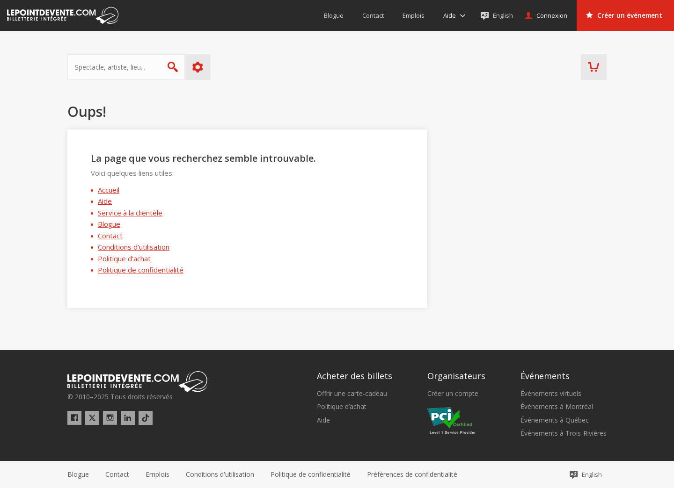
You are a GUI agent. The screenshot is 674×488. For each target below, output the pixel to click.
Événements (545, 375)
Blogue (109, 224)
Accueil (108, 189)
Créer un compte (452, 393)
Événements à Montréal (556, 406)
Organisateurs (456, 375)
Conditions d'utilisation (133, 246)
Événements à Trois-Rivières (563, 433)
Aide (105, 201)
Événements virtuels (550, 393)
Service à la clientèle (130, 212)
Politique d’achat (124, 258)
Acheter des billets (354, 375)
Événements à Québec (554, 420)
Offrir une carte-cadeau (352, 393)
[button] (412, 474)
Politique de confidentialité (140, 269)
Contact (110, 235)
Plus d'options (198, 67)
